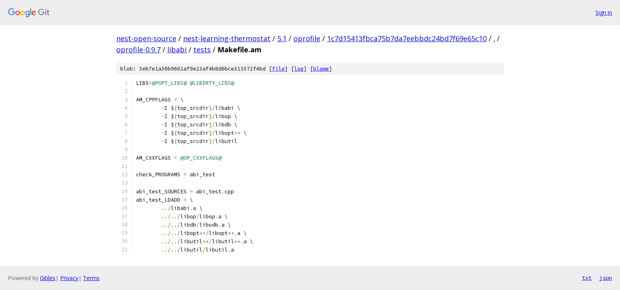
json (605, 277)
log (299, 68)
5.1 (282, 38)
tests (202, 49)
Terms (91, 278)
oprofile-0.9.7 (138, 49)
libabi (177, 49)
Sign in (603, 12)
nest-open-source (146, 38)
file (278, 68)
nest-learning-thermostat (226, 38)
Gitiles (47, 278)
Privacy (69, 278)
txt (587, 277)
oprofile (306, 38)
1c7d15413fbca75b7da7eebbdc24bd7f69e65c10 (407, 38)
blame (321, 68)
